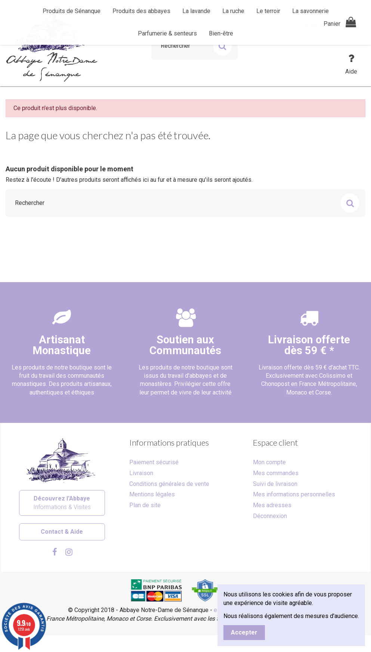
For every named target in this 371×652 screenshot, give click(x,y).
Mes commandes (276, 473)
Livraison (141, 473)
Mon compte (269, 462)
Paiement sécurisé (154, 462)
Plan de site (145, 505)
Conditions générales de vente (169, 483)
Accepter (244, 632)
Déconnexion (270, 516)
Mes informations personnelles (294, 494)
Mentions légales (152, 494)
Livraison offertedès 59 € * (309, 345)
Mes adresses (272, 505)
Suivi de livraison (275, 483)
